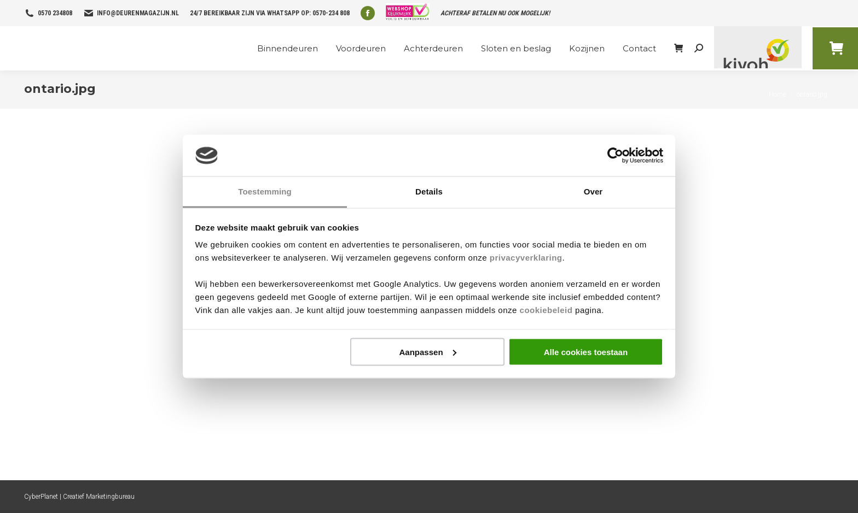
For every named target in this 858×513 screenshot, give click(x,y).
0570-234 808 (331, 13)
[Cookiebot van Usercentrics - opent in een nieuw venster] (615, 156)
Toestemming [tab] (265, 191)
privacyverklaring (526, 257)
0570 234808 (55, 13)
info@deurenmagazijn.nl (138, 13)
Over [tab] (593, 191)
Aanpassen (427, 351)
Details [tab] (429, 191)
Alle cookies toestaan (586, 351)
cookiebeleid (546, 310)
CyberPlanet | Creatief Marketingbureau (79, 496)
